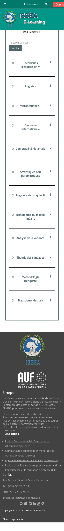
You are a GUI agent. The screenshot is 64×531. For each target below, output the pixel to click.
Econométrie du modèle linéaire (30, 216)
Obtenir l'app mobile (13, 519)
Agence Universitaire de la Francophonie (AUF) (31, 460)
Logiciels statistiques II (30, 195)
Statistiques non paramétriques (30, 174)
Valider (15, 48)
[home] (27, 18)
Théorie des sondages (30, 258)
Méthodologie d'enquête (30, 279)
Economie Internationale (30, 127)
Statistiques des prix (30, 300)
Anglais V (30, 86)
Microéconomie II (30, 106)
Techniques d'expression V (30, 65)
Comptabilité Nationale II (30, 150)
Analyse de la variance (30, 238)
